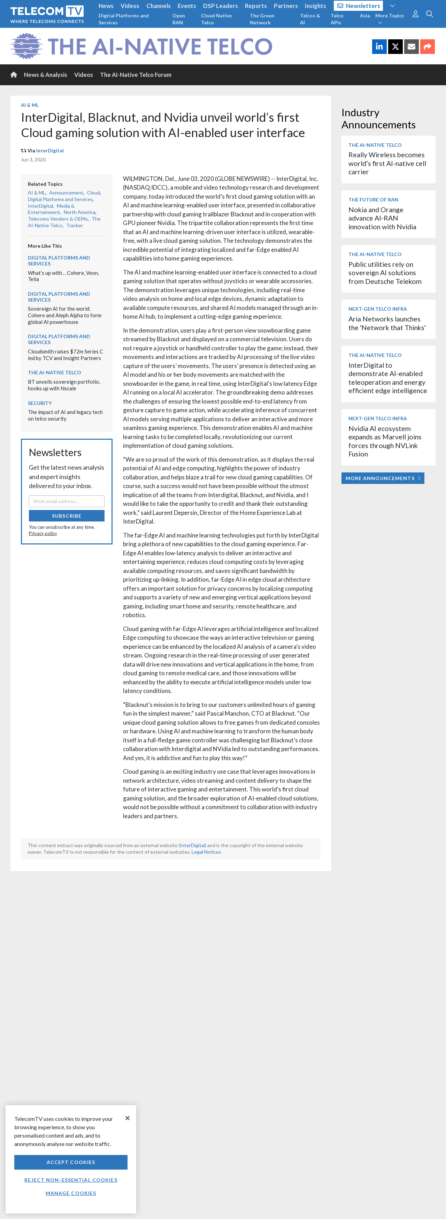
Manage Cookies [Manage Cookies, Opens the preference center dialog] (71, 1193)
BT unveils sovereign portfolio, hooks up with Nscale (64, 385)
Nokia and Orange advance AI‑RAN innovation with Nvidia (382, 218)
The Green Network (262, 19)
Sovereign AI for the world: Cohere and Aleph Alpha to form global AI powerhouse (64, 315)
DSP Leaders (220, 5)
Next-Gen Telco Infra (377, 309)
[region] (71, 1159)
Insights (315, 5)
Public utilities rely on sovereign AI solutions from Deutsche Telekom (385, 272)
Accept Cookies (71, 1162)
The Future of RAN (373, 199)
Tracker (74, 225)
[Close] (127, 1118)
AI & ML (30, 105)
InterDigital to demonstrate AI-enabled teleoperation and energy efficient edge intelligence (387, 378)
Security (40, 403)
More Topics (389, 19)
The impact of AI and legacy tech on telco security (65, 415)
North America (79, 212)
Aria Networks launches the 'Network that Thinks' (387, 323)
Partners (286, 5)
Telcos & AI (310, 19)
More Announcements (383, 478)
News (106, 5)
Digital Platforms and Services (124, 19)
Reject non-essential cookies (70, 1180)
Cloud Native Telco (216, 19)
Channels (158, 5)
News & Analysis (45, 74)
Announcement (66, 193)
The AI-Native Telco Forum (135, 74)
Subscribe (67, 516)
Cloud (93, 193)
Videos (130, 5)
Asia (365, 15)
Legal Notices (206, 852)
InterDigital (50, 150)
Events (187, 5)
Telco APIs (337, 19)
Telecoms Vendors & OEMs (58, 219)
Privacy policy (43, 533)
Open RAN (178, 19)
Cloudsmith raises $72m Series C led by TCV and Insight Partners (65, 354)
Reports (256, 5)
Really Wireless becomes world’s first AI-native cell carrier (387, 163)
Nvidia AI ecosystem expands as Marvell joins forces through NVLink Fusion (385, 441)
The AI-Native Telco (54, 372)
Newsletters (358, 5)
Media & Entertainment (51, 209)
